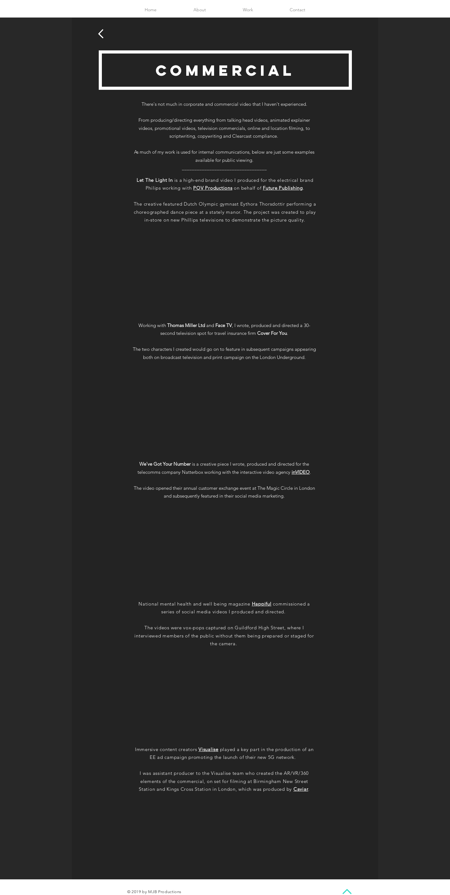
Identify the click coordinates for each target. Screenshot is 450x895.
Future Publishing (283, 188)
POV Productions (212, 188)
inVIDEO (301, 472)
